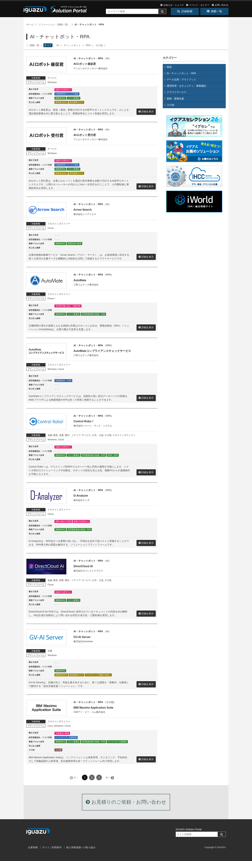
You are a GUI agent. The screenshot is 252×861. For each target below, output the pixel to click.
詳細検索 (184, 11)
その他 (99, 45)
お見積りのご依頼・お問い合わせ (126, 802)
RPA (88, 45)
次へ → (110, 777)
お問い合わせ (220, 5)
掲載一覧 (214, 11)
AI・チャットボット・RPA (181, 73)
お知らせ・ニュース (172, 5)
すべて (48, 45)
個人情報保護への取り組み (81, 847)
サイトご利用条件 (52, 847)
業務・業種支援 (175, 98)
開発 (169, 67)
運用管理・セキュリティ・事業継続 (186, 85)
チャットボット (72, 45)
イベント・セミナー (197, 5)
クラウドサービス (176, 92)
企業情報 (33, 847)
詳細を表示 (147, 111)
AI (58, 45)
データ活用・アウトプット (181, 79)
